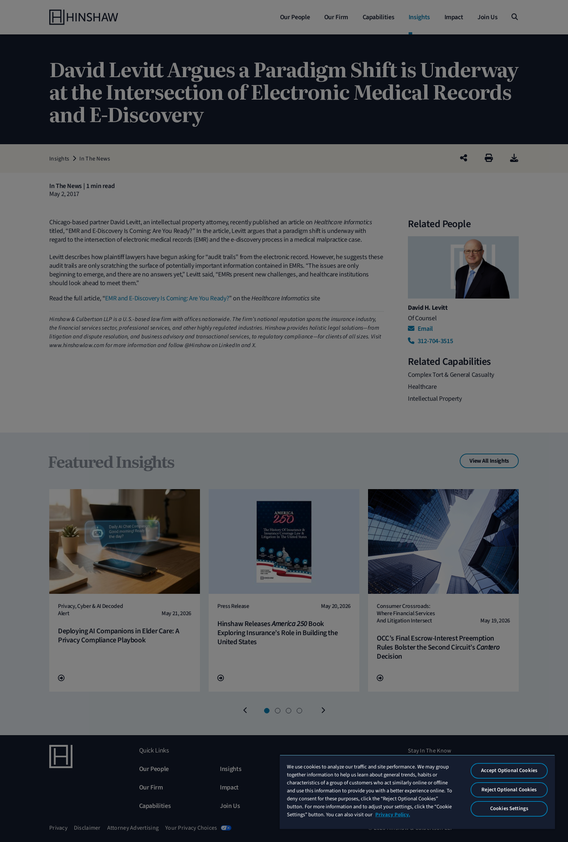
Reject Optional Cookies (508, 789)
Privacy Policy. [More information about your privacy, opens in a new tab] (392, 814)
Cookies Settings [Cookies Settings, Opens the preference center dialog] (509, 808)
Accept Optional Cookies (509, 770)
